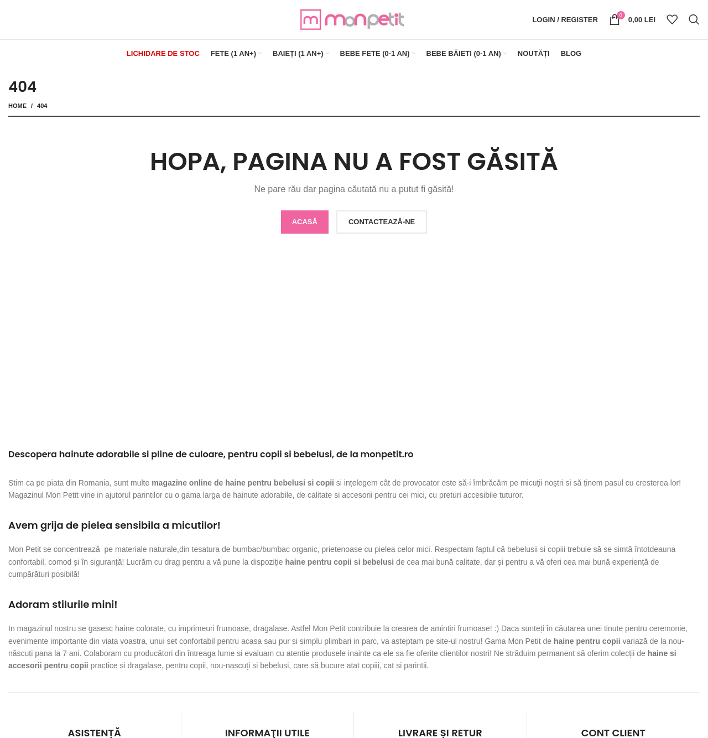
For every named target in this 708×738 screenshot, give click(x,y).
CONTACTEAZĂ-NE (381, 224)
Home (17, 108)
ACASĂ (304, 224)
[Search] (694, 21)
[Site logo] (354, 20)
